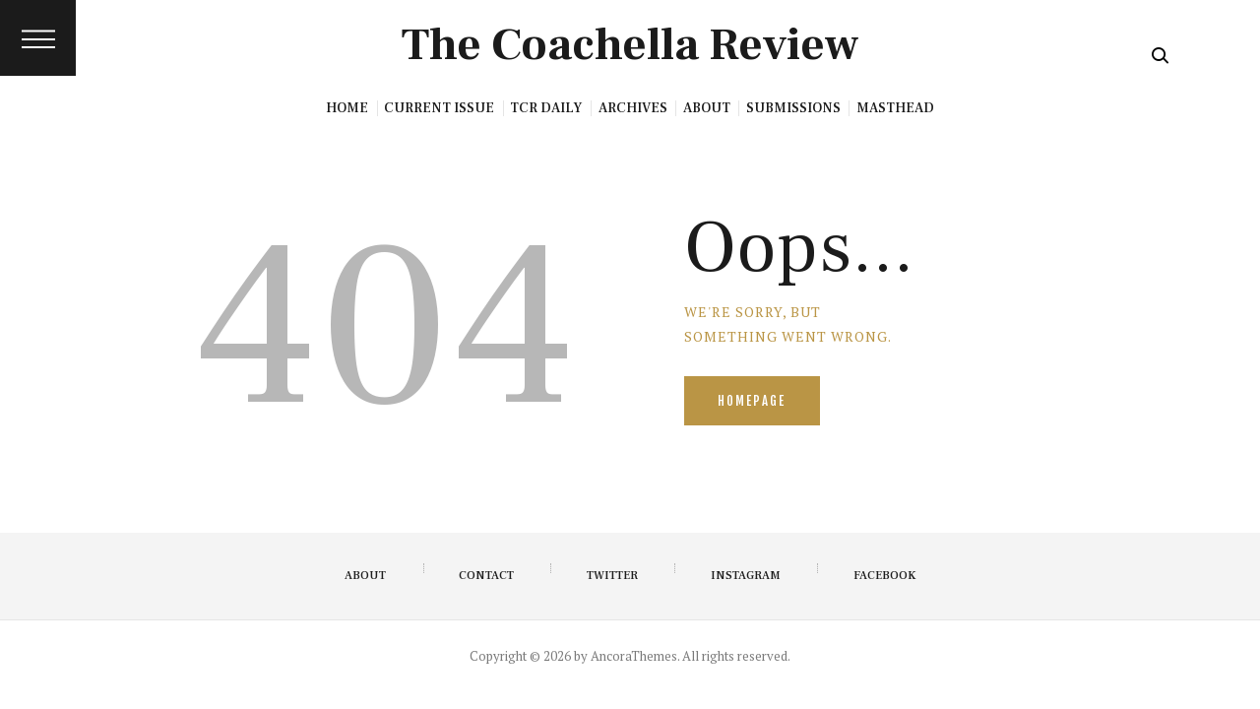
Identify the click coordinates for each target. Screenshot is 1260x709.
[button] (38, 38)
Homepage (753, 402)
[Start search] (1160, 55)
